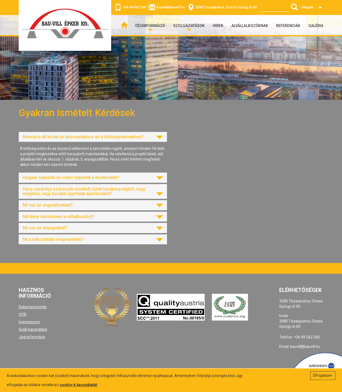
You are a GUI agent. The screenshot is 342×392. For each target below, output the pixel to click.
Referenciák (288, 26)
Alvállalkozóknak (249, 26)
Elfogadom (322, 375)
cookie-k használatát (78, 385)
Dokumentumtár (33, 307)
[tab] (93, 137)
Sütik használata (33, 329)
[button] (93, 137)
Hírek (218, 26)
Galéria (315, 26)
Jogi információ (32, 337)
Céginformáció (150, 26)
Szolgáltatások (189, 26)
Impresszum (29, 322)
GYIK (22, 314)
